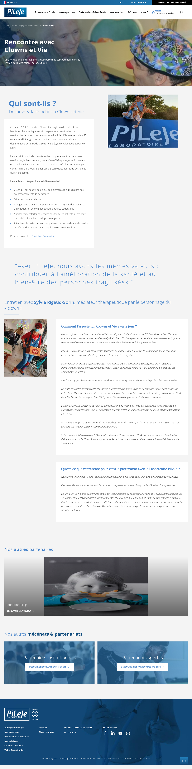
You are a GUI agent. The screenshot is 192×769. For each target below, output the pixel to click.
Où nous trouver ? (136, 12)
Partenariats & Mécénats (90, 12)
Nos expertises (65, 12)
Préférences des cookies (93, 758)
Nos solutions (115, 12)
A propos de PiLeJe (43, 12)
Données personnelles (68, 758)
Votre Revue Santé (13, 750)
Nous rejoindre (138, 2)
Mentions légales (48, 758)
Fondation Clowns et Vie (44, 236)
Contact (121, 2)
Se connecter (70, 732)
